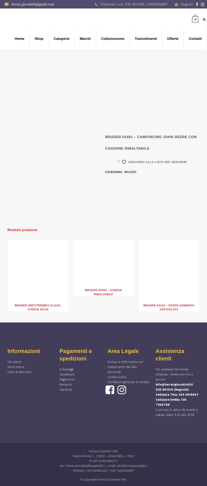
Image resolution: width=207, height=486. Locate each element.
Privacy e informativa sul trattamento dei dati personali (125, 367)
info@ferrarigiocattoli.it (174, 384)
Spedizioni (67, 374)
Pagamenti (67, 379)
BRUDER (130, 172)
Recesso (66, 384)
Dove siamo (15, 367)
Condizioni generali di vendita (128, 382)
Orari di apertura (19, 372)
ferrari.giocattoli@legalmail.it (86, 465)
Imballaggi (66, 369)
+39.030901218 (96, 470)
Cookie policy (117, 377)
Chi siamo (14, 362)
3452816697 (125, 470)
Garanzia (66, 389)
